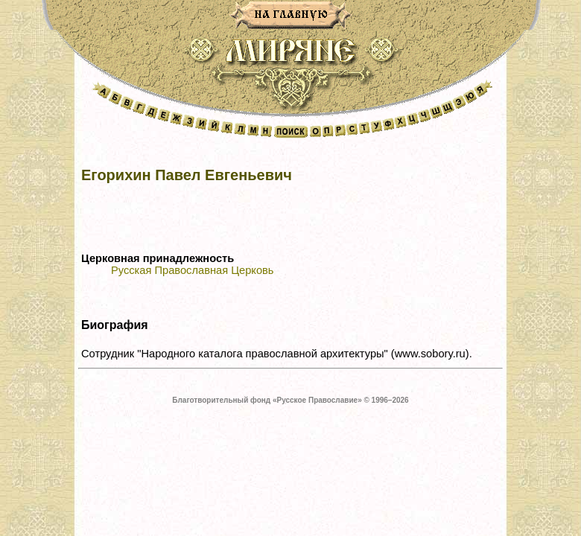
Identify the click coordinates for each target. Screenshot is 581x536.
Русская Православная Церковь (192, 270)
